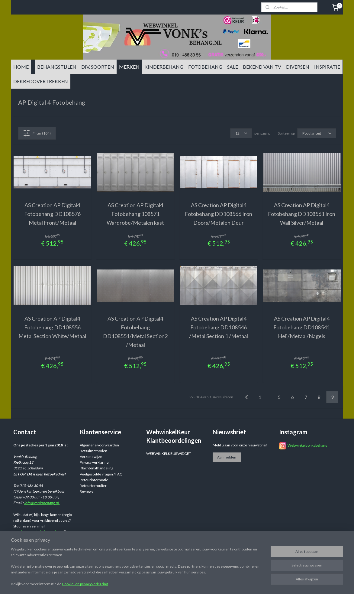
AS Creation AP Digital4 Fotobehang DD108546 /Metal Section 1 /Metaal (218, 327)
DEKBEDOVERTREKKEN (40, 81)
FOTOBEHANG (205, 67)
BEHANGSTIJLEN (56, 67)
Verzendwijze (91, 456)
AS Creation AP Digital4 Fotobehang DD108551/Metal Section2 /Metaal (135, 331)
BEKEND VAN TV (262, 67)
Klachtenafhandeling (96, 468)
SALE (232, 67)
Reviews (86, 491)
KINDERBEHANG (163, 67)
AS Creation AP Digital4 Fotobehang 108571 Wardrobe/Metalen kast (135, 214)
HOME (21, 67)
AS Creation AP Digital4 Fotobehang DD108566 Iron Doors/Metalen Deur (218, 214)
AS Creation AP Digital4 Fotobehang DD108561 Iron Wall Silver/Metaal (301, 214)
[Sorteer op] (317, 133)
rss (223, 583)
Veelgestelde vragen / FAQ (101, 474)
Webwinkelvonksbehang (307, 445)
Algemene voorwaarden (99, 445)
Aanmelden (226, 457)
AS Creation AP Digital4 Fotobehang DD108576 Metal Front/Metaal (52, 214)
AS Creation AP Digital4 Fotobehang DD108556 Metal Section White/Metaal (52, 327)
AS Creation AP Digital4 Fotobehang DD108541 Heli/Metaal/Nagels (301, 327)
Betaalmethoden (93, 451)
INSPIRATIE (327, 67)
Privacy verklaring (94, 462)
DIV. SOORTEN (97, 67)
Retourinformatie (94, 480)
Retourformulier (93, 485)
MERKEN (129, 67)
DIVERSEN (297, 67)
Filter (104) (37, 133)
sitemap (213, 583)
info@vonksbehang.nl (42, 503)
